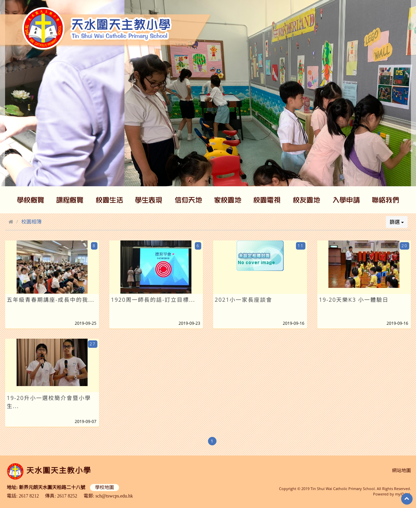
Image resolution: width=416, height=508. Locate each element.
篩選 (397, 221)
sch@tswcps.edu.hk (114, 496)
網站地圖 (401, 470)
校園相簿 (31, 221)
